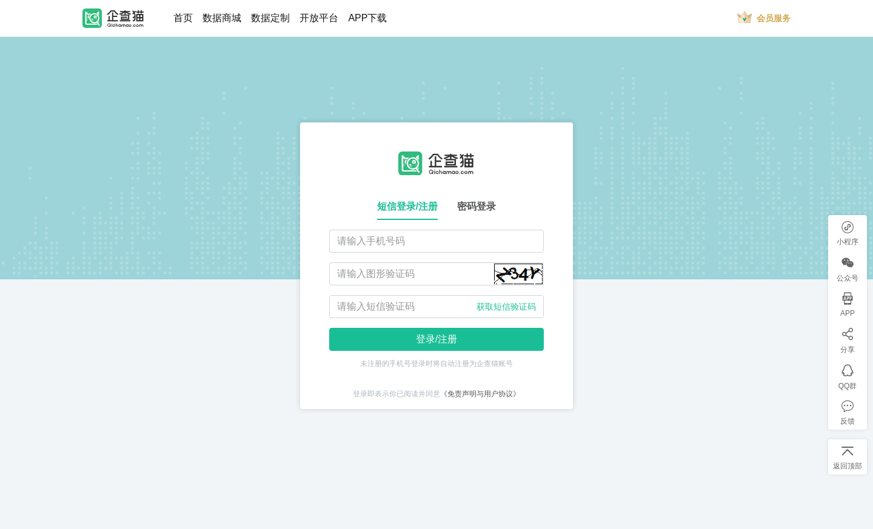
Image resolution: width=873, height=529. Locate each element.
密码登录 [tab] (476, 206)
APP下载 (367, 18)
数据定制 (270, 18)
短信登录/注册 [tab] (407, 206)
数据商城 (221, 18)
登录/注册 (436, 339)
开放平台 (318, 18)
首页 (183, 18)
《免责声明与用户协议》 (480, 394)
